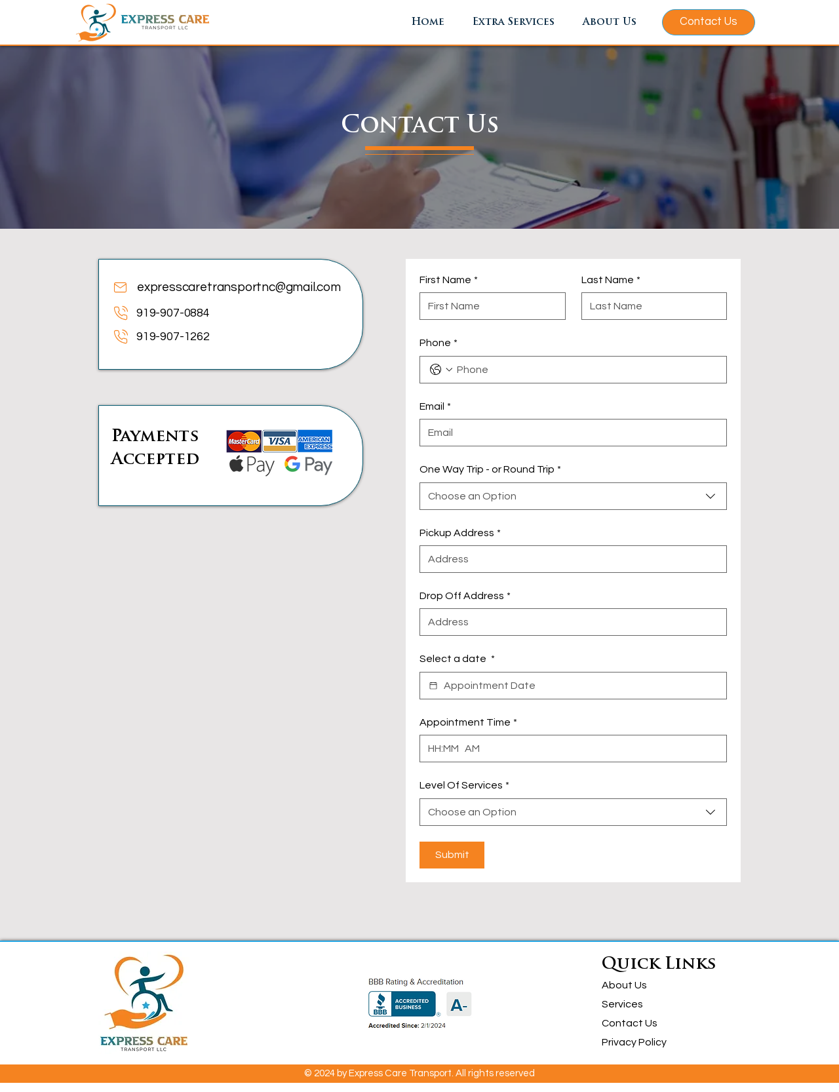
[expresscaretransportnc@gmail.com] (228, 287)
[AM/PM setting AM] (475, 748)
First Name (449, 280)
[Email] (569, 432)
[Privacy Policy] (641, 1042)
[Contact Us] (708, 22)
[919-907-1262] (215, 336)
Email (435, 406)
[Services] (641, 1004)
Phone (439, 343)
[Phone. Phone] (586, 370)
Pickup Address (460, 533)
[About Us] (641, 985)
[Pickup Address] (569, 559)
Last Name (610, 280)
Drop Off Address (465, 596)
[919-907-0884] (215, 313)
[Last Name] (650, 306)
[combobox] (573, 496)
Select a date (457, 659)
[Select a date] (433, 685)
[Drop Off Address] (569, 622)
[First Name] (488, 306)
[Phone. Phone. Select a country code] (441, 370)
